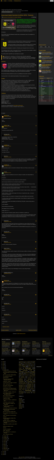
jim (4, 171)
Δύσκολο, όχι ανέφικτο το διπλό (8, 426)
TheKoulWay (34, 348)
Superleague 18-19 (27, 372)
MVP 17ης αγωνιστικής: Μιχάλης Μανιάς (9, 374)
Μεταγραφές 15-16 (22, 387)
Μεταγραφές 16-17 (30, 387)
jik (19, 403)
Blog (29, 364)
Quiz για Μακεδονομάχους (46, 56)
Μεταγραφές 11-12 (22, 385)
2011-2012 (29, 361)
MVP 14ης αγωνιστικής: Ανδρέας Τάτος (9, 411)
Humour (29, 365)
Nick (24, 366)
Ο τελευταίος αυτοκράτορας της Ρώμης (17, 351)
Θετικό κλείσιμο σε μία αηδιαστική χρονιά (9, 388)
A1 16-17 (32, 363)
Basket (16, 17)
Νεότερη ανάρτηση (5, 330)
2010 (3, 454)
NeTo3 (20, 408)
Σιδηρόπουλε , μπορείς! (7, 381)
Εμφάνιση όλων (50, 355)
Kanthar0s (14, 348)
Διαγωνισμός (5, 17)
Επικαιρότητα (29, 381)
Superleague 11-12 (27, 370)
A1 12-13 (31, 362)
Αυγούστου (5, 440)
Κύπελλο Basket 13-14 (11, 17)
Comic (33, 364)
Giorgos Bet (21, 402)
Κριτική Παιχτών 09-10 (31, 382)
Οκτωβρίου (5, 437)
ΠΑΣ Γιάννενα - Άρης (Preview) (8, 385)
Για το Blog (10, 0)
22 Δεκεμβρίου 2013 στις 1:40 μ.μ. (7, 242)
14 (35, 294)
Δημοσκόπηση (30, 379)
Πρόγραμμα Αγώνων (17, 0)
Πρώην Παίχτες (21, 391)
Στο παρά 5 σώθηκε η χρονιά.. (46, 70)
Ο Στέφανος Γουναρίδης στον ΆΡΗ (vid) (9, 371)
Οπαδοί (28, 389)
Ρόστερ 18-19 (27, 391)
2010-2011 (25, 361)
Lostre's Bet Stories (45, 348)
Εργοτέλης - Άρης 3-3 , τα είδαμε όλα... (9, 420)
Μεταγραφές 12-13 (30, 385)
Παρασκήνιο (20, 390)
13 (35, 280)
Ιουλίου (4, 441)
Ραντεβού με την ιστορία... (7, 386)
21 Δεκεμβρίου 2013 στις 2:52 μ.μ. (7, 172)
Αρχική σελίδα (18, 330)
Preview (20, 368)
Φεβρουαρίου (5, 448)
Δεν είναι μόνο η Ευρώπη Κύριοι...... (47, 60)
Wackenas (32, 373)
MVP (33, 365)
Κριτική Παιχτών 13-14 (23, 384)
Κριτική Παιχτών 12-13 (32, 383)
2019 (3, 361)
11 (35, 248)
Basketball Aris (24, 341)
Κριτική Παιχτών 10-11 (24, 383)
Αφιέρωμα (21, 379)
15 (35, 303)
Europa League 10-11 (22, 365)
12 (35, 273)
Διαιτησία (27, 380)
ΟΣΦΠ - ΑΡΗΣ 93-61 (6, 430)
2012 (3, 451)
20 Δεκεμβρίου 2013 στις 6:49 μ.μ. (7, 116)
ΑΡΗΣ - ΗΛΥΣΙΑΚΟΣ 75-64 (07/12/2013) (9, 415)
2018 (3, 363)
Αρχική (5, 0)
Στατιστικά (22, 392)
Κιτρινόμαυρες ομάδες (22, 382)
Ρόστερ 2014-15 (32, 391)
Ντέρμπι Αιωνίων (22, 389)
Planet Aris (44, 341)
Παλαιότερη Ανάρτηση (32, 330)
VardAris (33, 372)
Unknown (5, 115)
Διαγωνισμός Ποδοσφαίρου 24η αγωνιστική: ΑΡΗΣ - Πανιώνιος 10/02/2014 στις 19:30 (46, 65)
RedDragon (19, 17)
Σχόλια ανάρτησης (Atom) (21, 333)
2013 (3, 368)
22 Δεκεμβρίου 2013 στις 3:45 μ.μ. (7, 281)
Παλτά (33, 389)
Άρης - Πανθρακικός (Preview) (8, 434)
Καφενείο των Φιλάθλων (16, 341)
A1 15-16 (28, 363)
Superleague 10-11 (31, 369)
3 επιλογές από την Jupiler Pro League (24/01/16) (47, 351)
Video (22, 373)
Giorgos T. (5, 125)
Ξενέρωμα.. (5, 416)
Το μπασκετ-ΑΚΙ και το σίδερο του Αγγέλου (10, 382)
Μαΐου (4, 444)
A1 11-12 (26, 362)
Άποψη (33, 374)
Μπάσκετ (48, 78)
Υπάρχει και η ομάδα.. (6, 398)
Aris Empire (24, 348)
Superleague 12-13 (23, 371)
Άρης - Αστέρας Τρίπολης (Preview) (8, 395)
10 (35, 241)
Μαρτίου (4, 447)
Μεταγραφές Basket (22, 388)
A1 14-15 (23, 363)
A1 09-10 (33, 361)
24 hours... (5, 427)
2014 (3, 367)
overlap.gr (34, 341)
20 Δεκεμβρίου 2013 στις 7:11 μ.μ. (7, 126)
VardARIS (5, 145)
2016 (3, 364)
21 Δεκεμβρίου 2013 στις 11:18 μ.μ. (7, 221)
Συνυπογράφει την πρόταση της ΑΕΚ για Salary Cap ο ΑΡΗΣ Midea (26, 344)
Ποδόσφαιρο (41, 78)
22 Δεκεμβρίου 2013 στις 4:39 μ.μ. (7, 295)
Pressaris (3, 341)
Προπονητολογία (5, 377)
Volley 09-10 (27, 373)
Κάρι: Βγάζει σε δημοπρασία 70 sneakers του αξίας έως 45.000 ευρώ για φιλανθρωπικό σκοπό (6, 344)
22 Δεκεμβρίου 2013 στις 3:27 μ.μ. (7, 273)
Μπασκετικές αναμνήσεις (30, 388)
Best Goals (26, 364)
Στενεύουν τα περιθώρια (7, 429)
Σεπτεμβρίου (5, 438)
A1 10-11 (21, 362)
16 (35, 314)
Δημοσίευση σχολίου (6, 326)
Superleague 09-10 (22, 369)
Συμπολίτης (28, 392)
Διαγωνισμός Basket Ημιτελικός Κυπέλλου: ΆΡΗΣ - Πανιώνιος (17, 15)
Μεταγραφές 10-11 (30, 384)
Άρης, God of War (5, 348)
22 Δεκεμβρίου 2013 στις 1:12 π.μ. (7, 232)
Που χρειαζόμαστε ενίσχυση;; (7, 376)
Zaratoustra (21, 374)
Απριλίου (4, 445)
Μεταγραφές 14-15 (30, 386)
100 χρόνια (20, 361)
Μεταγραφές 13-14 (22, 386)
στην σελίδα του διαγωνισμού (18, 105)
